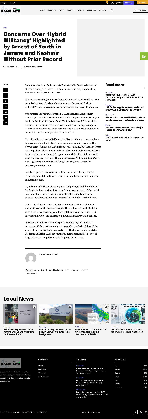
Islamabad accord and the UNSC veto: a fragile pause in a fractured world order (91, 332)
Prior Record (31, 273)
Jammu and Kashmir (79, 270)
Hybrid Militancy (56, 270)
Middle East (109, 115)
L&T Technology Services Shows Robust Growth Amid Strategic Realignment (55, 332)
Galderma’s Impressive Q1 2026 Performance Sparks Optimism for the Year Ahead (124, 97)
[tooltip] (144, 56)
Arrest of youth (40, 270)
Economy (108, 92)
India (5, 28)
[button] (112, 10)
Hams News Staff (34, 67)
